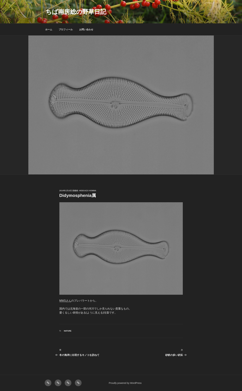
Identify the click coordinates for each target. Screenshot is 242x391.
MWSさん (65, 300)
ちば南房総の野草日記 (76, 11)
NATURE (67, 331)
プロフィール (66, 29)
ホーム (48, 29)
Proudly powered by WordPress (125, 383)
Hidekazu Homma (87, 191)
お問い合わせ (86, 29)
